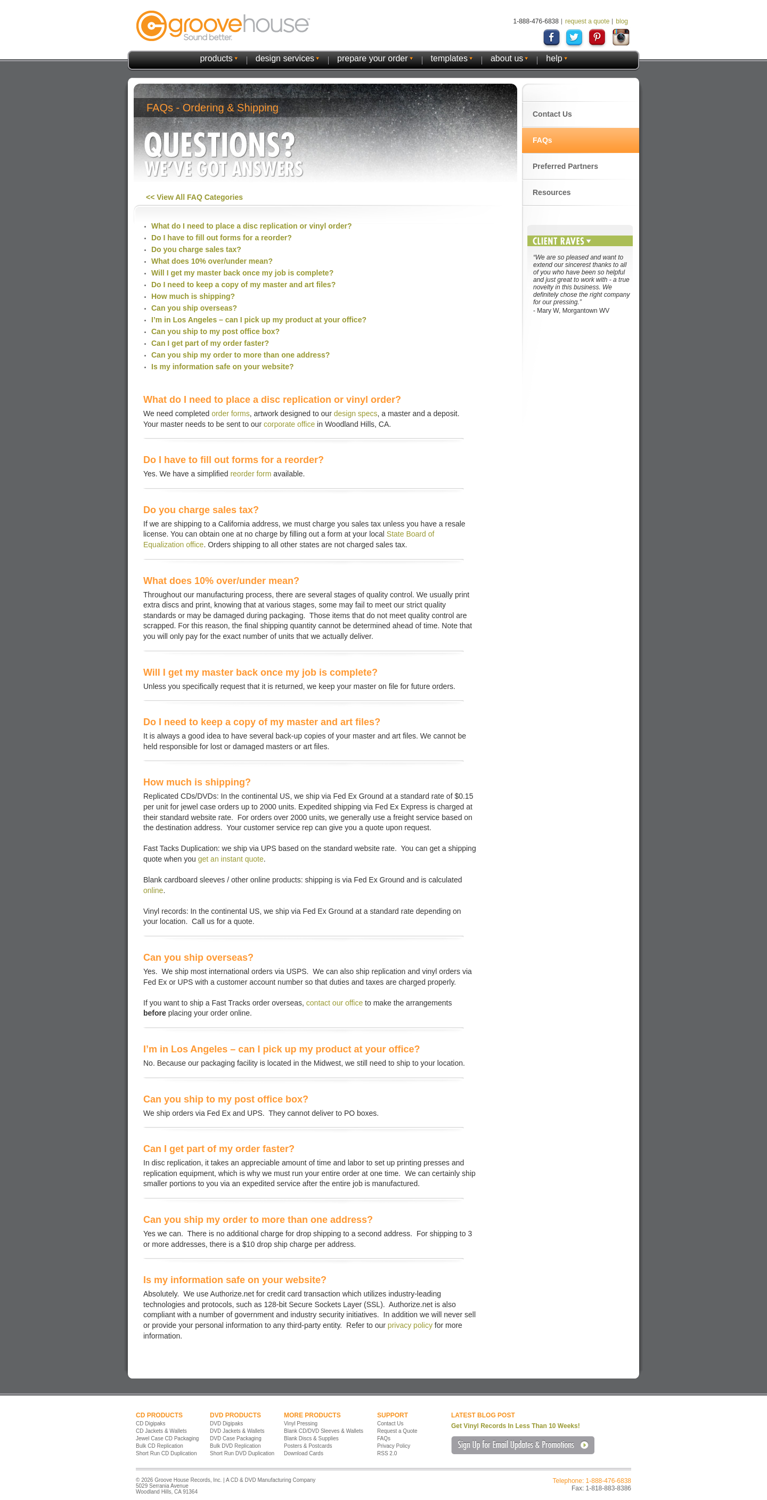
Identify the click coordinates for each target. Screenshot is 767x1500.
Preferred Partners (565, 166)
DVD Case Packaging (236, 1438)
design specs (356, 413)
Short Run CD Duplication (166, 1453)
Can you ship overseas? (194, 308)
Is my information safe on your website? (222, 366)
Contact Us (552, 114)
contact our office (334, 1003)
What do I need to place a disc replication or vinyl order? (251, 226)
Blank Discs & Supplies (311, 1438)
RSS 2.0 (387, 1453)
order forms (230, 413)
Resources (552, 192)
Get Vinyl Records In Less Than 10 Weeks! (515, 1426)
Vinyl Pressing (300, 1423)
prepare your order (372, 58)
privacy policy (410, 1325)
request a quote (587, 21)
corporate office (289, 424)
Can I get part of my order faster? (210, 343)
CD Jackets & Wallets (161, 1431)
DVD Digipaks (226, 1423)
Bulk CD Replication (159, 1446)
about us (507, 58)
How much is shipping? (193, 296)
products (216, 58)
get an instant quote (231, 859)
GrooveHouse (223, 26)
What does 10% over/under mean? (212, 261)
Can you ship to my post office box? (215, 331)
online (153, 890)
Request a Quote (397, 1431)
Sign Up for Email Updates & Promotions (522, 1445)
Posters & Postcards (308, 1446)
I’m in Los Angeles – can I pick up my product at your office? (258, 319)
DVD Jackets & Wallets (237, 1431)
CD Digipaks (151, 1423)
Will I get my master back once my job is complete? (242, 273)
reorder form (250, 473)
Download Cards (303, 1453)
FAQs (542, 140)
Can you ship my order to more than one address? (240, 355)
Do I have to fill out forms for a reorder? (221, 237)
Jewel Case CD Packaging (167, 1438)
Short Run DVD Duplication (242, 1453)
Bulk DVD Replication (235, 1446)
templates (449, 58)
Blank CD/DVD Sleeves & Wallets (323, 1431)
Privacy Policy (393, 1446)
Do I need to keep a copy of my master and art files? (243, 284)
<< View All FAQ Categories (194, 197)
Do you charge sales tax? (196, 249)
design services (285, 58)
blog (622, 21)
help (554, 58)
